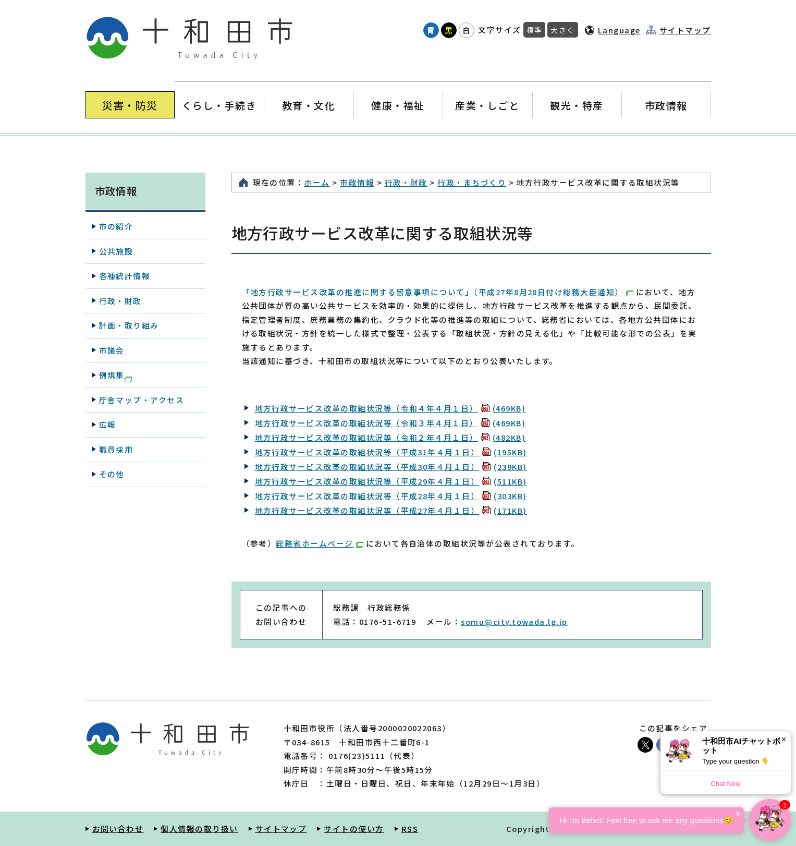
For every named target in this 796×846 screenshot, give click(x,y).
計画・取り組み (129, 325)
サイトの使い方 (354, 828)
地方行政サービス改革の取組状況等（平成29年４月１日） (391, 481)
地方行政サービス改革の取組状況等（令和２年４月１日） (390, 437)
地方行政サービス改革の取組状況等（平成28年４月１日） (391, 495)
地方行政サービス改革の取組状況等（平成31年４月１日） (391, 451)
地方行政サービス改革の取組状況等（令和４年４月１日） (390, 408)
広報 (107, 424)
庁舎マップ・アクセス (142, 399)
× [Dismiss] (783, 739)
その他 (112, 473)
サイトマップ (685, 30)
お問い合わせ (118, 828)
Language (619, 30)
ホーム (316, 182)
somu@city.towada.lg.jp (514, 621)
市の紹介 (116, 226)
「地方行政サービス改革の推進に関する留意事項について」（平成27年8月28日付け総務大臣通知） (437, 291)
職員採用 (116, 449)
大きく (562, 30)
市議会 (112, 350)
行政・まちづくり (471, 182)
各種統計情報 (125, 275)
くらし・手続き (219, 105)
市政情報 (666, 105)
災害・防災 (130, 105)
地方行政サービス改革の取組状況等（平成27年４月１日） (391, 510)
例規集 (115, 375)
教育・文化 (308, 105)
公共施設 (116, 251)
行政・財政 (406, 182)
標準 (534, 30)
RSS (409, 828)
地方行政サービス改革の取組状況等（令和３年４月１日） (390, 422)
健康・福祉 (398, 105)
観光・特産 (577, 105)
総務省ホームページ (319, 543)
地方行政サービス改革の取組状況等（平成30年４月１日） (391, 466)
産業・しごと (487, 105)
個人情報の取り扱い (199, 828)
